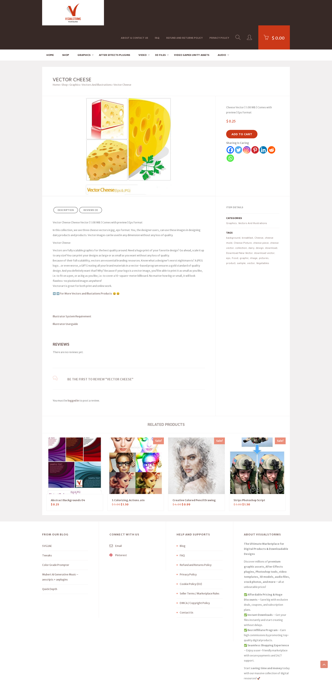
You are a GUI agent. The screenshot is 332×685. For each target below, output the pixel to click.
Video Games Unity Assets (191, 30)
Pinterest (118, 531)
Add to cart (241, 110)
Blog (182, 522)
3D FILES (160, 30)
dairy (251, 223)
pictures (263, 233)
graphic (244, 233)
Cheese (259, 213)
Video (142, 30)
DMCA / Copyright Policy (195, 579)
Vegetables (262, 239)
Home (50, 30)
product (230, 239)
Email (115, 522)
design (260, 223)
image (253, 233)
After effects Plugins (114, 30)
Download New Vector (239, 228)
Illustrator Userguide (65, 299)
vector (251, 239)
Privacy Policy (219, 12)
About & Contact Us (134, 12)
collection (241, 223)
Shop (65, 30)
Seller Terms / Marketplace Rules (199, 569)
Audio (222, 30)
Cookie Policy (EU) (191, 560)
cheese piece (261, 218)
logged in (73, 376)
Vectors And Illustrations (97, 60)
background (233, 213)
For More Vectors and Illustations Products (86, 269)
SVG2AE (47, 522)
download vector (264, 228)
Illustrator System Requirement (72, 292)
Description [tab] (66, 186)
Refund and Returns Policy (184, 12)
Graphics (83, 30)
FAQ (157, 12)
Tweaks (47, 531)
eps (228, 233)
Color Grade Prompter (55, 541)
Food (235, 233)
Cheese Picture (243, 218)
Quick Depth (49, 565)
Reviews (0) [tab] (90, 186)
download (271, 223)
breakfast (247, 213)
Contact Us (186, 588)
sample (241, 239)
